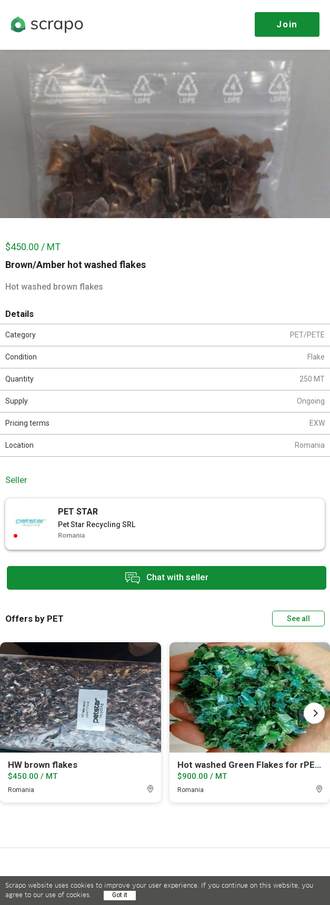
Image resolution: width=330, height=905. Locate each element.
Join (287, 24)
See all (298, 618)
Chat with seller (166, 578)
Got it (119, 895)
